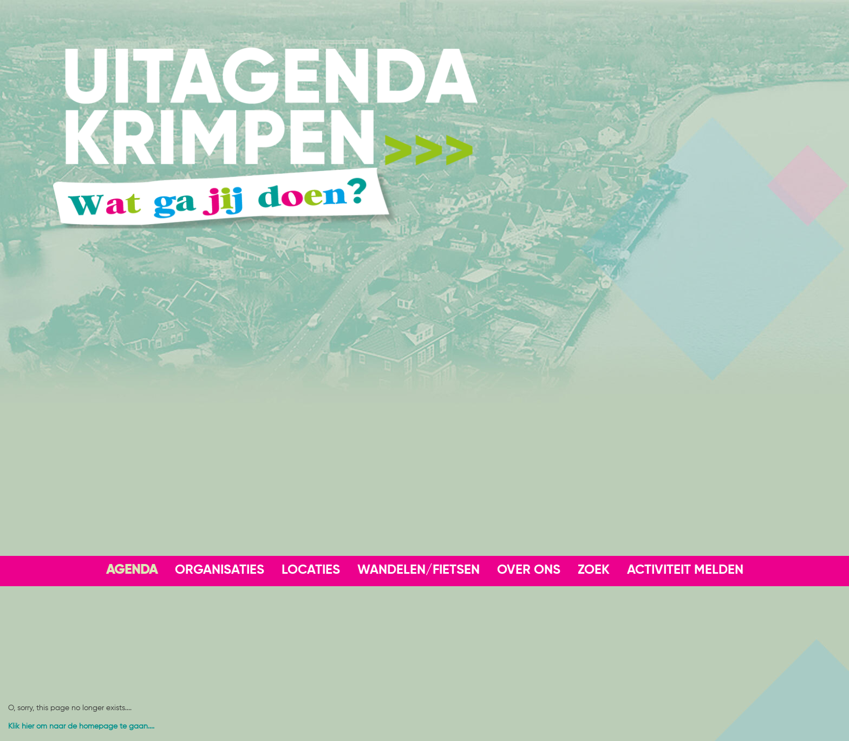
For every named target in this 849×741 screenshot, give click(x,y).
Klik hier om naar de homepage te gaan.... (81, 726)
